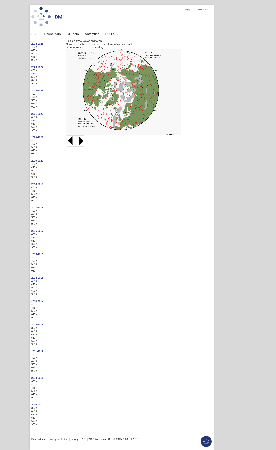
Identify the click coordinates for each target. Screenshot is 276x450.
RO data (73, 34)
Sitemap (187, 10)
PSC (34, 34)
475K (34, 50)
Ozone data (52, 34)
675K (34, 56)
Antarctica (92, 34)
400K (34, 46)
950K (34, 60)
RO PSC (111, 34)
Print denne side (201, 10)
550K (34, 53)
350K (34, 327)
